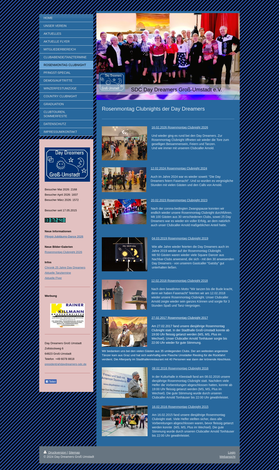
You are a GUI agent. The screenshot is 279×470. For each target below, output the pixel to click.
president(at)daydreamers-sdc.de (65, 364)
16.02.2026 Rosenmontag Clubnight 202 (178, 127)
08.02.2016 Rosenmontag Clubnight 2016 (180, 368)
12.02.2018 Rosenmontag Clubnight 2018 (179, 280)
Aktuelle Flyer (53, 278)
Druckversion (55, 452)
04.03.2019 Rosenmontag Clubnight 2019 (180, 238)
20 (152, 200)
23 (206, 200)
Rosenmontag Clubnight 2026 (63, 252)
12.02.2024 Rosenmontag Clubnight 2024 (179, 168)
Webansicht (227, 456)
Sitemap (74, 452)
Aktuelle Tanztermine (58, 272)
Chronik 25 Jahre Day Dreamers (65, 267)
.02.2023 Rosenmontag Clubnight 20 (179, 200)
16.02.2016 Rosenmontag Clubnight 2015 (180, 406)
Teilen (51, 381)
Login (231, 452)
